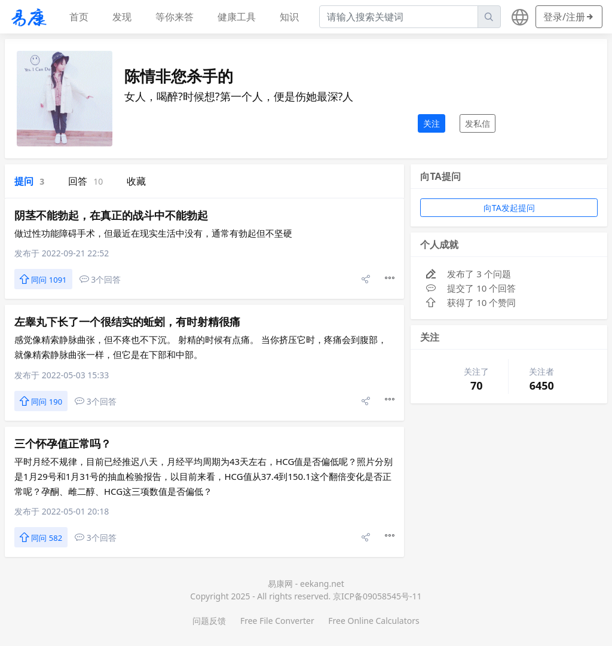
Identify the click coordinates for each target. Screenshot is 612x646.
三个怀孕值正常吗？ (62, 443)
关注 (431, 123)
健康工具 (237, 16)
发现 (121, 16)
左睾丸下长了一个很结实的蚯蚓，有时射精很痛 (127, 321)
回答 (85, 181)
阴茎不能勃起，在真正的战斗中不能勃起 (111, 215)
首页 (78, 16)
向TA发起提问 (509, 207)
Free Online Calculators (373, 620)
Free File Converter (277, 620)
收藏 (136, 181)
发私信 (477, 123)
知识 (289, 16)
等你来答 (174, 16)
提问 (29, 181)
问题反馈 (209, 620)
